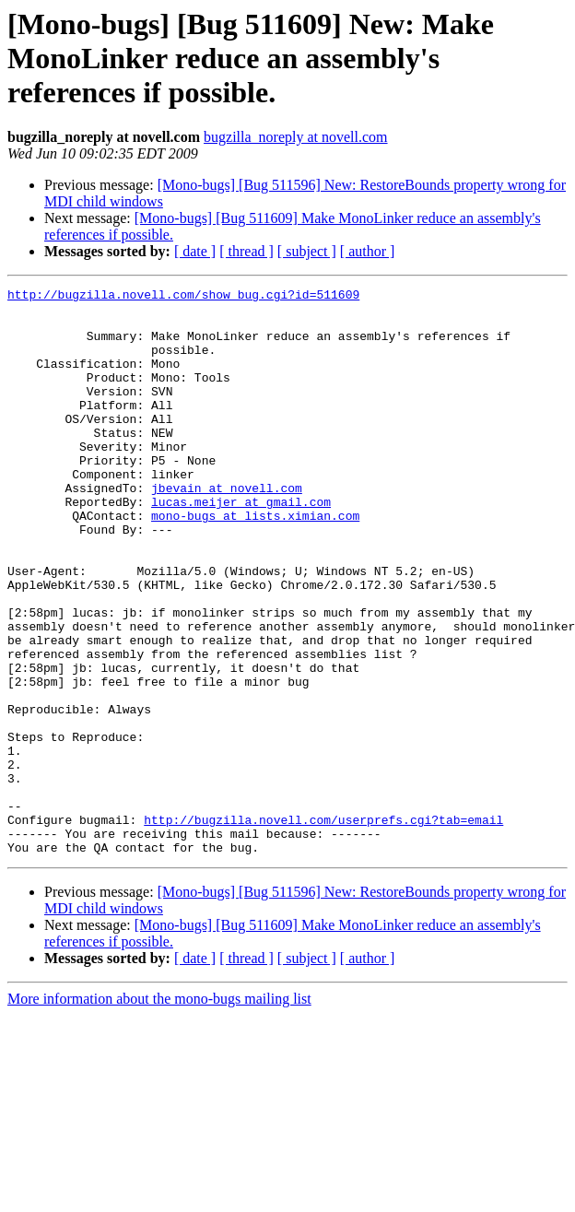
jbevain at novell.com (226, 529)
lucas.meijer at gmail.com (241, 545)
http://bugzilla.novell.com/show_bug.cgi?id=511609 (183, 296)
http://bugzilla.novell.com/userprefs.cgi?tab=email (323, 927)
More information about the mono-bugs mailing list (159, 1112)
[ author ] (367, 251)
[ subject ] (306, 251)
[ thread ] (246, 251)
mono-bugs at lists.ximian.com (255, 562)
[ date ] (195, 251)
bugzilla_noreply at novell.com (296, 137)
